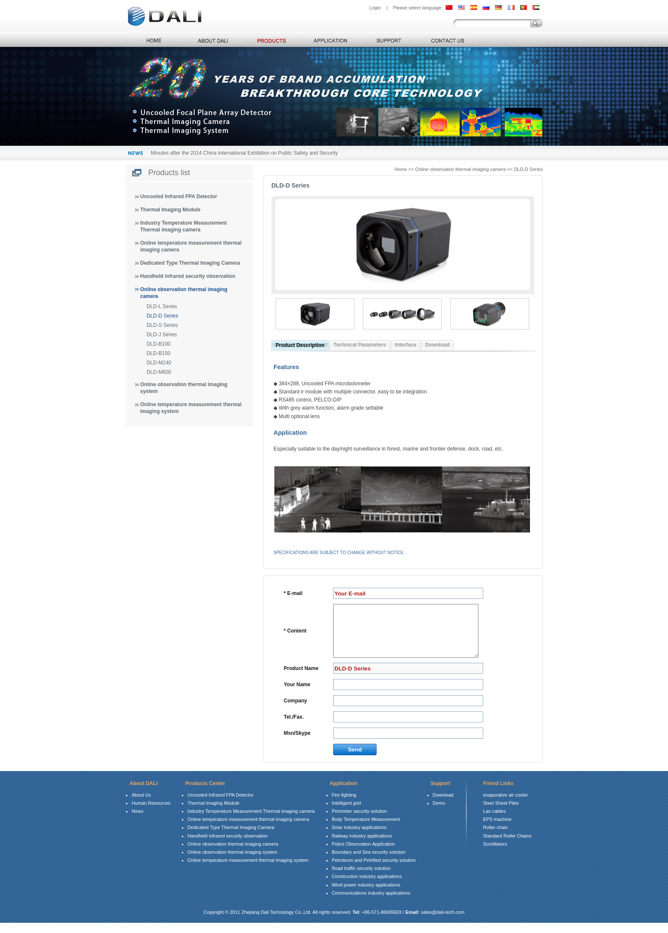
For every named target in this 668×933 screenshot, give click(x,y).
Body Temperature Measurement (366, 829)
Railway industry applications (362, 846)
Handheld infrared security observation (187, 276)
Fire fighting (344, 805)
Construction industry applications (367, 886)
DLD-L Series (162, 306)
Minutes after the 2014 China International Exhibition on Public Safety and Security (244, 153)
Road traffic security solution (361, 878)
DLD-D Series (162, 316)
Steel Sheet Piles (501, 813)
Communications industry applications (371, 903)
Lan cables (494, 821)
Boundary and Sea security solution (369, 862)
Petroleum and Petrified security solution (374, 870)
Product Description (300, 345)
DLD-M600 (159, 372)
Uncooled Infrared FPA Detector (178, 196)
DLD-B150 (158, 353)
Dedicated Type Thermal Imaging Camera (190, 263)
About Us (141, 805)
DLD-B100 (158, 344)
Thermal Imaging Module (170, 210)
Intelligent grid (346, 813)
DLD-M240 (159, 363)
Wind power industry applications (366, 895)
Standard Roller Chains (507, 846)
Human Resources (151, 813)
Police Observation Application (363, 854)
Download (437, 345)
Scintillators (495, 854)
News (138, 821)
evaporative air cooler (505, 805)
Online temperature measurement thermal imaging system (247, 870)
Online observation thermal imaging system (232, 862)
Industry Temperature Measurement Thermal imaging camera (251, 821)
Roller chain (495, 837)
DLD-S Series (162, 325)
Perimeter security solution (359, 821)
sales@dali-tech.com (442, 922)
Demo (439, 813)
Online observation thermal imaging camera (232, 854)
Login (375, 7)
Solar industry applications (359, 837)
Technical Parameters (360, 345)
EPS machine (497, 829)
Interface (405, 345)
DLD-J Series (162, 335)
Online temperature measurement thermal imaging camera (248, 829)
